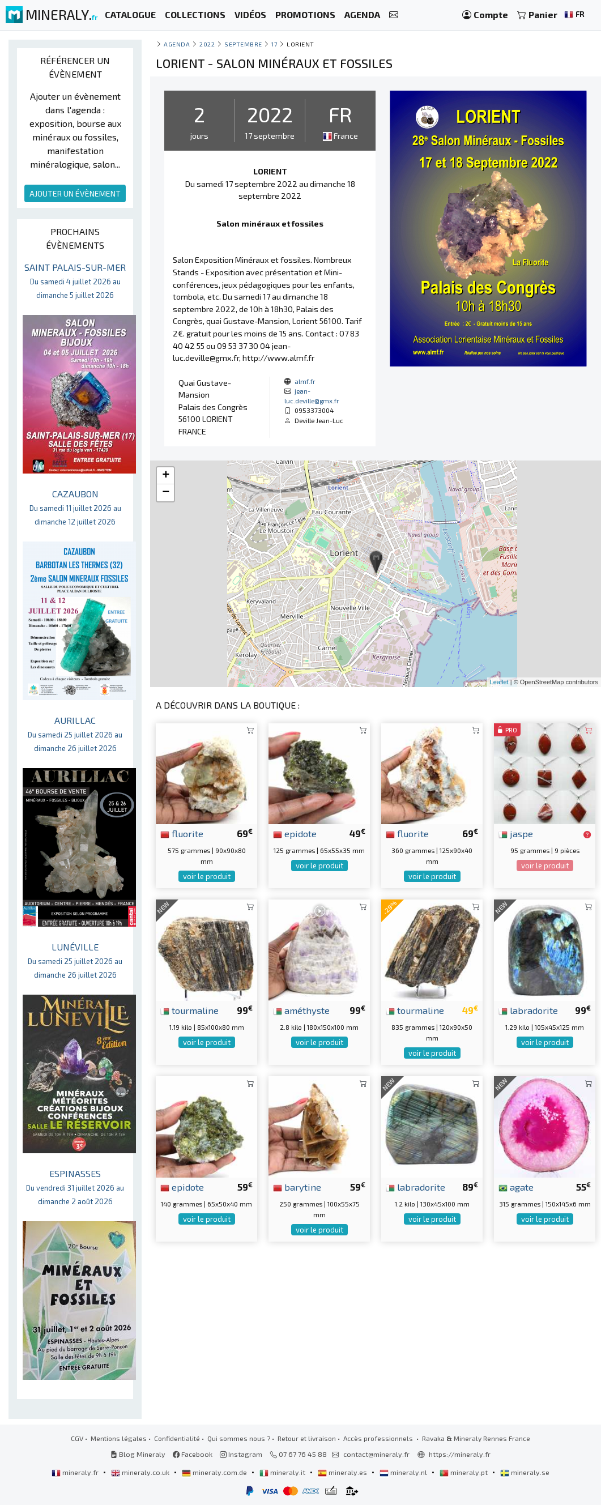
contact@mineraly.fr (376, 1454)
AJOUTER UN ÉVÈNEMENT (75, 193)
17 (274, 44)
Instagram (241, 1454)
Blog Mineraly (137, 1454)
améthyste (301, 1010)
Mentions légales (119, 1438)
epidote (295, 833)
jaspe (515, 833)
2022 (207, 44)
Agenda (177, 44)
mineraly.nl (404, 1472)
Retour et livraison (307, 1438)
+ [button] (165, 475)
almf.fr (305, 381)
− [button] (165, 492)
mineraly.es (343, 1472)
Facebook (192, 1454)
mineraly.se (524, 1472)
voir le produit (207, 876)
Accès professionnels (379, 1438)
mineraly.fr (76, 1472)
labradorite (528, 1010)
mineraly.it (283, 1472)
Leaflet (499, 682)
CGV (77, 1438)
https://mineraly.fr (460, 1454)
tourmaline (189, 1010)
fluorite (181, 833)
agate (516, 1186)
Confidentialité (177, 1438)
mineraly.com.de (215, 1472)
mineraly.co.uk (141, 1472)
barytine (297, 1186)
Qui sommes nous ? (238, 1438)
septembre (243, 44)
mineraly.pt (464, 1472)
